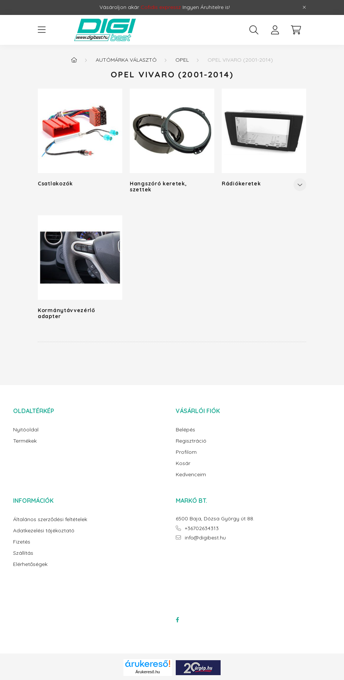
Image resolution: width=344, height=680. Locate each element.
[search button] (253, 29)
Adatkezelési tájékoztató (43, 530)
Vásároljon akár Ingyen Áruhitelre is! (164, 7)
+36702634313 (202, 528)
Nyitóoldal (26, 430)
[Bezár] (304, 7)
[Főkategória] (74, 59)
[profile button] (274, 29)
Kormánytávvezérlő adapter (66, 313)
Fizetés (21, 542)
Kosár (183, 463)
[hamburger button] (41, 29)
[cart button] (295, 29)
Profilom (186, 452)
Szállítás (23, 553)
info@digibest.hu (205, 538)
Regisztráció (191, 441)
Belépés (185, 430)
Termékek (25, 441)
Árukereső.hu (147, 672)
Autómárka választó (126, 59)
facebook (177, 619)
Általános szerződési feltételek (50, 519)
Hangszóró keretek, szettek (158, 187)
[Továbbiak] (300, 184)
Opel (182, 59)
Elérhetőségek (30, 564)
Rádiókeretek (241, 184)
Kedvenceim (191, 474)
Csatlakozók (55, 184)
